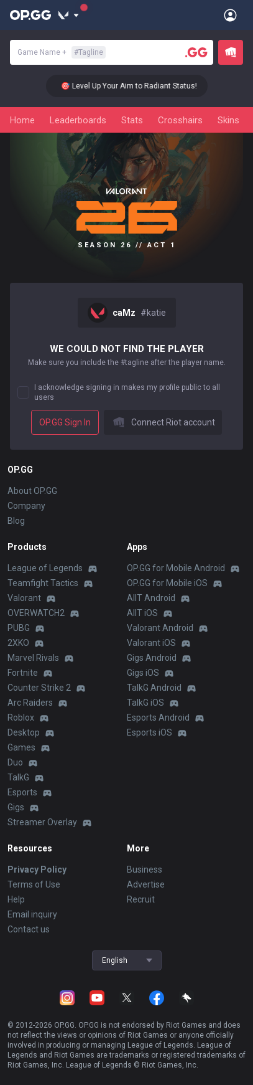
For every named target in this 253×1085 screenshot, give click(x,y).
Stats (132, 120)
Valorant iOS (151, 643)
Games (21, 747)
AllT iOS (142, 613)
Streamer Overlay (42, 822)
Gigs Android (152, 658)
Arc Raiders (30, 703)
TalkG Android (154, 688)
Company (26, 506)
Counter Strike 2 (39, 688)
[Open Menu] (230, 14)
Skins (228, 120)
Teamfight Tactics (42, 583)
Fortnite (22, 673)
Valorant (24, 598)
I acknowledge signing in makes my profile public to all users (127, 392)
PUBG (18, 628)
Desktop (23, 732)
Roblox (20, 718)
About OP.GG (32, 491)
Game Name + (61, 52)
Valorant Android (160, 628)
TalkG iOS (145, 703)
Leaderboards (78, 120)
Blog (16, 521)
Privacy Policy (37, 869)
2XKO (18, 643)
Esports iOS (149, 732)
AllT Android (151, 598)
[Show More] (68, 14)
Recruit (141, 899)
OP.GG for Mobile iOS (167, 583)
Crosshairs (180, 120)
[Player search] (196, 52)
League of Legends (45, 568)
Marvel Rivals (33, 658)
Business (144, 869)
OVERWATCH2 (36, 613)
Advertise (146, 884)
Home (22, 120)
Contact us (28, 929)
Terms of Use (33, 884)
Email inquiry (32, 914)
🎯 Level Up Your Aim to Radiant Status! (133, 86)
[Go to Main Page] (30, 15)
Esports (22, 792)
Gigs (15, 807)
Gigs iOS (143, 673)
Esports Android (158, 718)
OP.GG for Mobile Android (176, 568)
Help (16, 899)
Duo (15, 762)
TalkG (18, 777)
